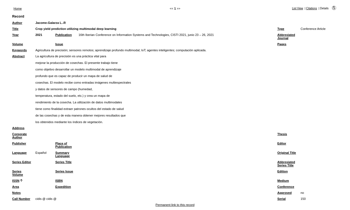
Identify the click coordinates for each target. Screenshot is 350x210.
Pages (281, 44)
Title (15, 28)
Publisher (19, 143)
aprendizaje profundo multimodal (117, 50)
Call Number (21, 198)
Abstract (18, 56)
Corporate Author (19, 135)
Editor (281, 143)
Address (18, 128)
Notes (16, 192)
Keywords (19, 50)
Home (18, 8)
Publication (63, 34)
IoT (143, 50)
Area (15, 186)
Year (15, 34)
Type (280, 28)
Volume (17, 44)
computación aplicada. (191, 50)
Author (17, 22)
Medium (283, 180)
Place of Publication (63, 145)
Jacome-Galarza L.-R (51, 22)
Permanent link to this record (175, 204)
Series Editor (21, 162)
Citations (311, 8)
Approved (284, 192)
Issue (59, 44)
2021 (39, 34)
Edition (282, 171)
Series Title (63, 162)
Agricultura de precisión (52, 50)
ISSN (15, 180)
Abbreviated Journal (286, 36)
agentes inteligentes (160, 50)
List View (297, 8)
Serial (281, 198)
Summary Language (62, 154)
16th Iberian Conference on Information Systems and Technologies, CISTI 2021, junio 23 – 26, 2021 (146, 34)
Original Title (286, 152)
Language (19, 152)
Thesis (282, 134)
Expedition (63, 186)
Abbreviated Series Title (286, 163)
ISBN (59, 180)
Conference (285, 186)
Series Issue (64, 171)
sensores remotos (81, 50)
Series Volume (17, 173)
